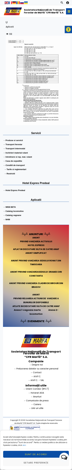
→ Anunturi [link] (36, 396)
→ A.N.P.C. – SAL (36, 380)
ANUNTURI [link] (36, 234)
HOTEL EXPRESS (36, 245)
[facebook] (67, 2)
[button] (68, 29)
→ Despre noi (36, 364)
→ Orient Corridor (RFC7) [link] (36, 388)
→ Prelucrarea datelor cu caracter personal (36, 368)
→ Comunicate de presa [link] (36, 400)
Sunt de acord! (36, 459)
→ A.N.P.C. (36, 376)
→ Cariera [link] (36, 404)
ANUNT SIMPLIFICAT (36, 253)
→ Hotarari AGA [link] (36, 392)
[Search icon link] (62, 3)
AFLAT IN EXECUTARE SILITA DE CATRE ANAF (36, 249)
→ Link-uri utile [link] (36, 408)
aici (24, 450)
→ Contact (36, 372)
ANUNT (36, 237)
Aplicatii (10, 26)
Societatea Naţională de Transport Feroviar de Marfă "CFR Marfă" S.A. (44, 11)
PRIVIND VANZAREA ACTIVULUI (36, 241)
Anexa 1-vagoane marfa (27, 310)
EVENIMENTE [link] (36, 321)
